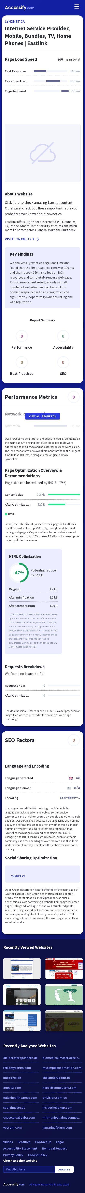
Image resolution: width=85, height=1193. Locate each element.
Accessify (19, 7)
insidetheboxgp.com (57, 1107)
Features (24, 1142)
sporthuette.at (14, 1107)
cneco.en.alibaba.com (19, 1117)
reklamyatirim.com (17, 1068)
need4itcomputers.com (59, 1088)
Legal (60, 1142)
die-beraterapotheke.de (20, 1058)
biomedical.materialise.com (62, 1058)
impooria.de (12, 1078)
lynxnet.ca (15, 21)
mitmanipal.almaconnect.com (62, 1117)
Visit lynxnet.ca (22, 239)
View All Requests (42, 416)
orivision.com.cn (55, 1097)
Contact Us (43, 1142)
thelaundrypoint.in (56, 1078)
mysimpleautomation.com (62, 1068)
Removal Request (54, 1148)
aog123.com (12, 1088)
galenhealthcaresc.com (20, 1097)
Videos (8, 1142)
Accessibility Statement (20, 1148)
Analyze (64, 1169)
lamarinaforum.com (57, 1127)
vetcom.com (12, 1127)
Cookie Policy (37, 1155)
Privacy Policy (13, 1155)
